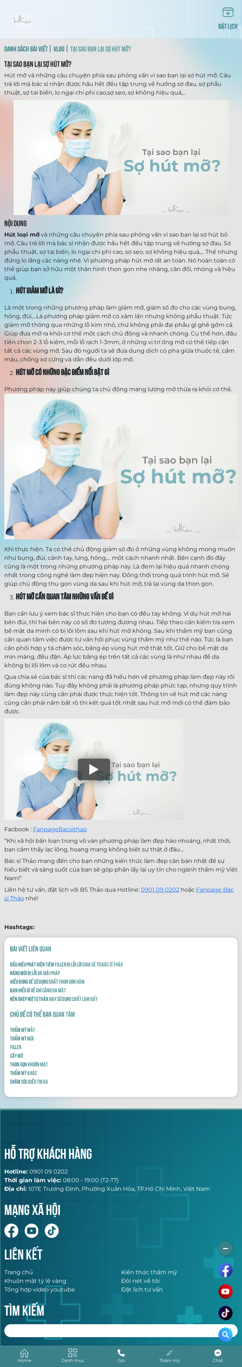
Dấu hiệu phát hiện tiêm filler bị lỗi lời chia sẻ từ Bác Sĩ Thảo (66, 964)
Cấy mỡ (16, 1055)
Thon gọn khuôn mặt (29, 1063)
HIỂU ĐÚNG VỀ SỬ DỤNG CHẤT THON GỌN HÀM (47, 981)
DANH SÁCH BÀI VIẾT (26, 48)
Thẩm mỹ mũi (22, 1038)
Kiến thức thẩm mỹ (149, 1272)
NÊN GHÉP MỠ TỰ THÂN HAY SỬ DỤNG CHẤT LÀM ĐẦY (54, 998)
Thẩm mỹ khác (23, 1072)
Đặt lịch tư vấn (142, 1289)
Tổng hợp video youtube (39, 1289)
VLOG (59, 48)
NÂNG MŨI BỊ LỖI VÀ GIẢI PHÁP (35, 972)
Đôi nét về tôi (140, 1280)
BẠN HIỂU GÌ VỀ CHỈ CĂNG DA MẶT (38, 989)
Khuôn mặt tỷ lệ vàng (35, 1280)
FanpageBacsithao (60, 829)
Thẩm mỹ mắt (22, 1029)
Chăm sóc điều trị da (29, 1081)
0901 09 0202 (160, 889)
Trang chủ (18, 1272)
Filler (15, 1046)
